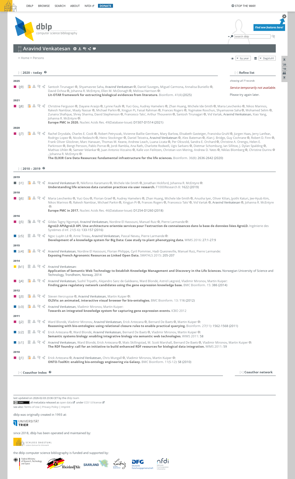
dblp (29, 6)
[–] (236, 73)
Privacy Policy (50, 407)
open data (66, 402)
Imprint (65, 407)
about (75, 6)
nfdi (88, 6)
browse (44, 6)
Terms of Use (31, 407)
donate (105, 6)
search (60, 6)
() (170, 95)
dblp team (73, 398)
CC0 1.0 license (92, 402)
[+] (242, 372)
